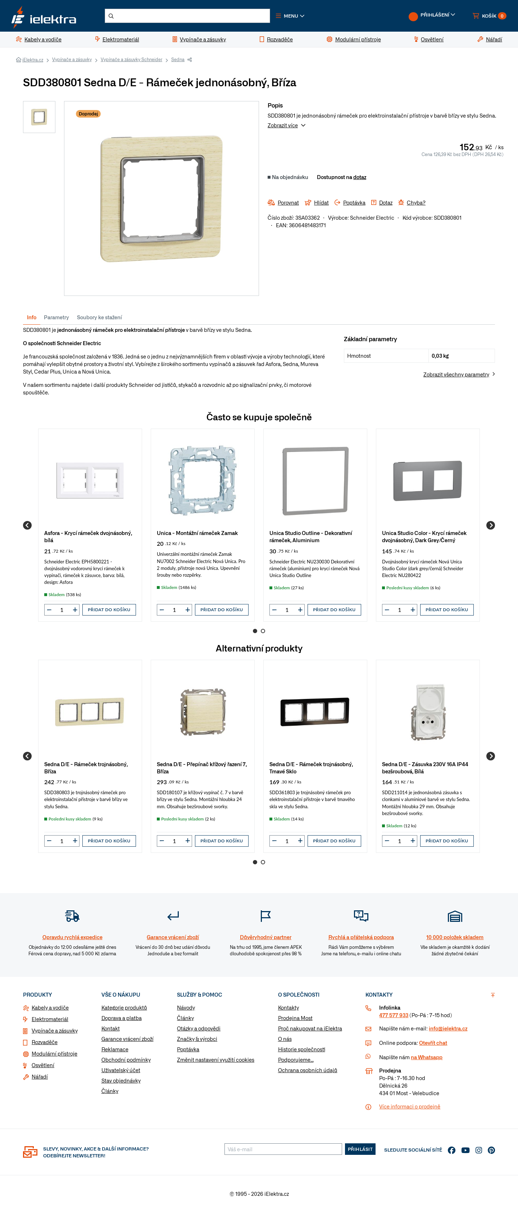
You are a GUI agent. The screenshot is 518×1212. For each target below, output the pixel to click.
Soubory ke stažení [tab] (99, 317)
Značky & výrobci (197, 1039)
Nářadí (40, 1077)
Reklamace (114, 1049)
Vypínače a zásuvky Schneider (131, 59)
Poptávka (188, 1049)
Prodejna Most (295, 1018)
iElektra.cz (32, 59)
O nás (285, 1039)
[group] (90, 525)
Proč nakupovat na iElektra (310, 1029)
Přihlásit (360, 1149)
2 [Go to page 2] (263, 631)
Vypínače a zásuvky (72, 59)
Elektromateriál (50, 1019)
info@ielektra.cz (448, 1029)
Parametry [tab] (56, 317)
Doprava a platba (121, 1018)
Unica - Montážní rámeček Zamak (197, 533)
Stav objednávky (121, 1081)
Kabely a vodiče (50, 1008)
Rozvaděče (45, 1042)
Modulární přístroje (54, 1054)
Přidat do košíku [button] (109, 609)
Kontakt (110, 1029)
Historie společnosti (301, 1049)
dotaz (359, 177)
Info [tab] (31, 317)
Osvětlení (43, 1065)
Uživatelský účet (120, 1070)
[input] (62, 609)
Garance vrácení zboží (127, 1039)
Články (109, 1091)
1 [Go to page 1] (255, 631)
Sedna (178, 59)
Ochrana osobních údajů (307, 1070)
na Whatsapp (426, 1057)
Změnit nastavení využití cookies (215, 1060)
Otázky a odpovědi (199, 1029)
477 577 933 (393, 1015)
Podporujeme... (296, 1060)
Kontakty (288, 1008)
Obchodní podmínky (126, 1060)
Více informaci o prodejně (409, 1107)
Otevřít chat (433, 1043)
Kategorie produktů (124, 1008)
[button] (290, 16)
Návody (186, 1008)
